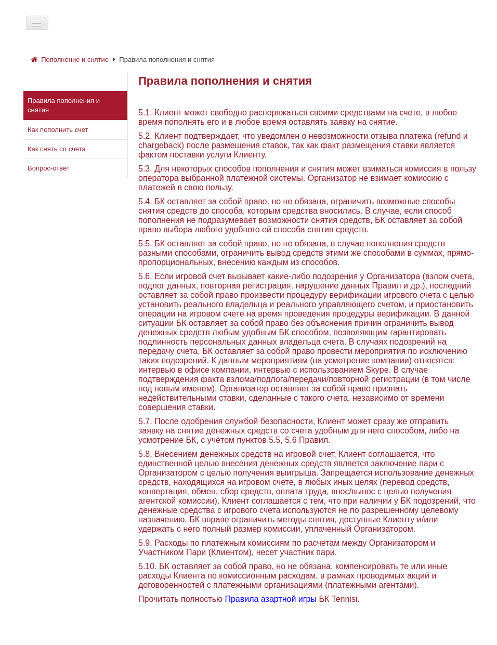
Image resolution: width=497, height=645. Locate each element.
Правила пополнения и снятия (167, 59)
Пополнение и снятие (70, 59)
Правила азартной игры (271, 599)
